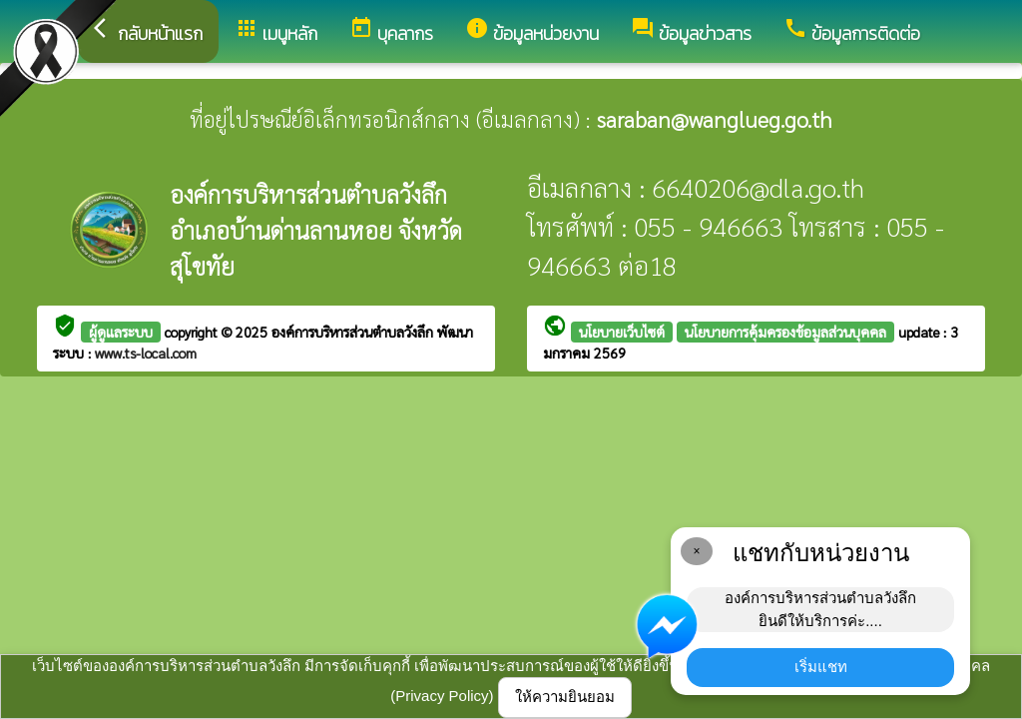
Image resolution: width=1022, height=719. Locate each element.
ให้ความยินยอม (565, 696)
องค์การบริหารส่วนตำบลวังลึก (354, 332)
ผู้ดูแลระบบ (121, 332)
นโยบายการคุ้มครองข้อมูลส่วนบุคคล (785, 332)
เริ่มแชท (820, 666)
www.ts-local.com (146, 352)
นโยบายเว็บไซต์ (622, 332)
